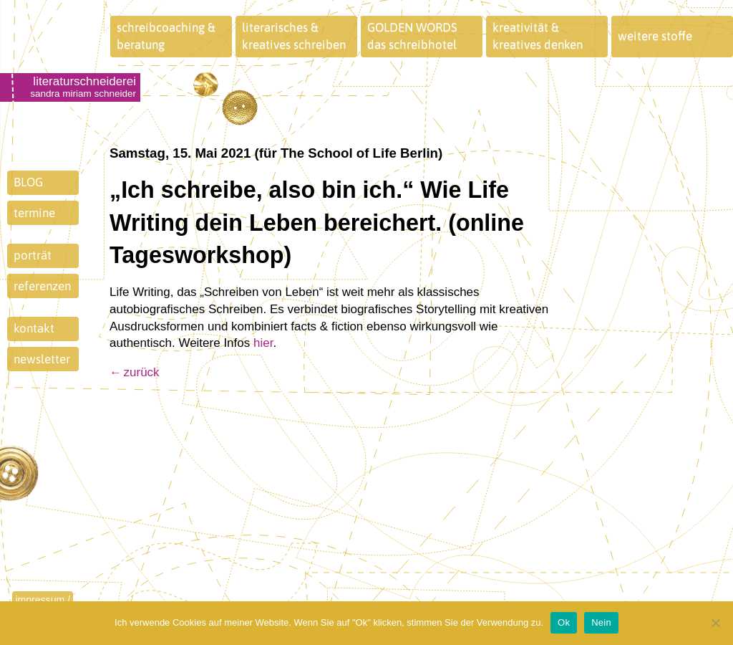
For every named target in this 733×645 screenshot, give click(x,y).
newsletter (42, 359)
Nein (601, 622)
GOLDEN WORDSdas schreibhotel (412, 36)
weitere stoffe (655, 36)
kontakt (34, 328)
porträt (33, 255)
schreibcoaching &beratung (166, 36)
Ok (564, 622)
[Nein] (715, 623)
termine (34, 213)
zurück (142, 372)
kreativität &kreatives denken (537, 36)
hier (263, 343)
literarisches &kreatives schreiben (294, 36)
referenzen (42, 286)
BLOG (28, 182)
